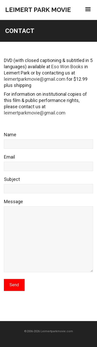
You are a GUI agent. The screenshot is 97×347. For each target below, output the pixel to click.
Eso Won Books (67, 66)
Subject (48, 186)
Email (48, 164)
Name (48, 142)
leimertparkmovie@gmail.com (34, 79)
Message (48, 238)
